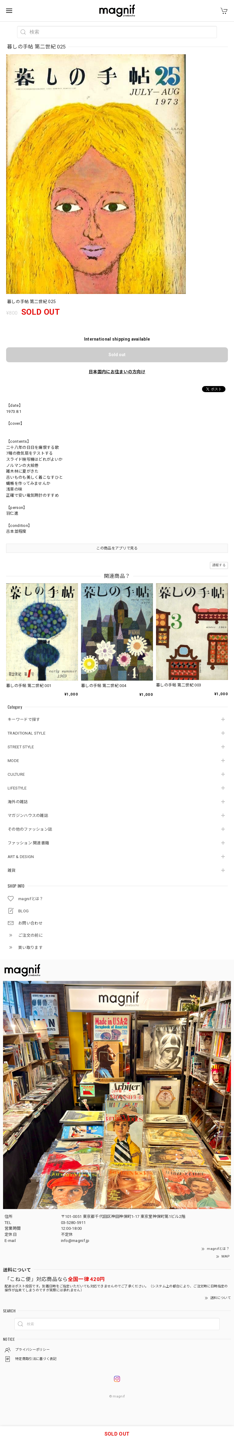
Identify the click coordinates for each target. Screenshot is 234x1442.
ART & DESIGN (21, 856)
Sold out (117, 354)
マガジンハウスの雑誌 (28, 815)
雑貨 (12, 870)
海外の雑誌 (18, 802)
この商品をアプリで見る (116, 548)
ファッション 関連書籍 (28, 843)
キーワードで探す (24, 719)
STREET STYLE (21, 747)
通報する (219, 565)
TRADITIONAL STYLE (26, 733)
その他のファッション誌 (30, 829)
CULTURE (16, 774)
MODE (13, 760)
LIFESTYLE (17, 788)
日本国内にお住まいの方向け (117, 371)
